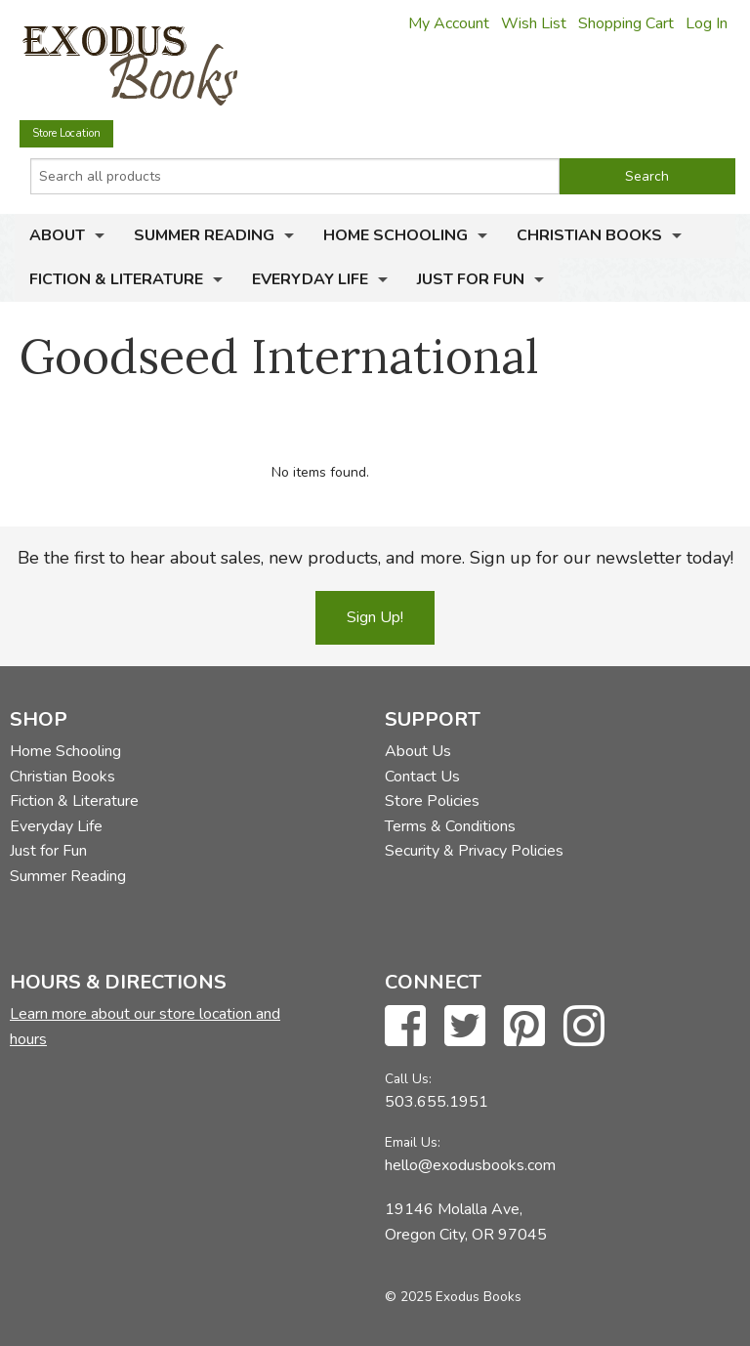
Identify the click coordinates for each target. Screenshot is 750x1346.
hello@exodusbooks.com (470, 1165)
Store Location (66, 133)
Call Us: (408, 1079)
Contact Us (422, 776)
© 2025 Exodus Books (453, 1296)
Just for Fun (470, 279)
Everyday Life (310, 279)
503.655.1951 (436, 1102)
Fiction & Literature (116, 279)
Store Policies (432, 801)
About (57, 235)
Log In (707, 23)
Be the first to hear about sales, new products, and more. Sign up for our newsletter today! (375, 557)
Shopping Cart (626, 23)
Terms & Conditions (450, 826)
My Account (448, 23)
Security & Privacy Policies (474, 851)
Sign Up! (375, 617)
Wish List (533, 23)
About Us (418, 751)
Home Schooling (395, 235)
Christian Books (589, 235)
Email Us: (412, 1142)
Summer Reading (204, 235)
